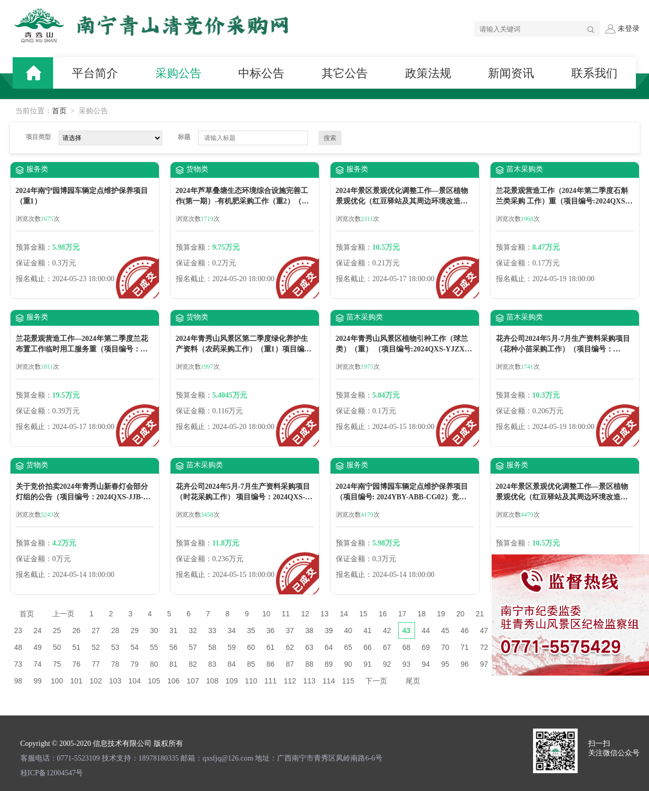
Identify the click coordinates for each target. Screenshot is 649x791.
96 (465, 664)
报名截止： (34, 279)
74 (38, 664)
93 (406, 664)
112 (290, 681)
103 (115, 681)
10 (266, 614)
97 (484, 664)
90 (348, 664)
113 (309, 681)
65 (348, 647)
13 (325, 614)
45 (445, 630)
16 (383, 614)
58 (212, 647)
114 (329, 681)
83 (212, 664)
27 (96, 630)
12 (305, 614)
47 (484, 630)
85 (251, 664)
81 (173, 664)
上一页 (63, 614)
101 (76, 681)
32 (193, 630)
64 (329, 647)
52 (96, 647)
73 (18, 664)
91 (368, 664)
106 (173, 681)
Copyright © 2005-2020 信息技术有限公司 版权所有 (101, 743)
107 (193, 681)
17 (402, 614)
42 (387, 630)
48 (18, 647)
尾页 (413, 681)
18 (422, 614)
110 (251, 681)
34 (232, 630)
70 (445, 647)
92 (387, 664)
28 (115, 630)
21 (480, 614)
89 (329, 664)
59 (232, 647)
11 (286, 614)
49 (38, 647)
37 (290, 630)
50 (57, 647)
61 (271, 647)
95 (445, 664)
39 (329, 630)
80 (154, 664)
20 (460, 614)
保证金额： (34, 263)
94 (426, 664)
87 (290, 664)
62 (290, 647)
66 (368, 647)
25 (57, 630)
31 (173, 630)
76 (76, 664)
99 (38, 681)
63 (309, 647)
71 (465, 647)
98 (18, 681)
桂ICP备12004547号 (51, 773)
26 (76, 630)
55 (154, 647)
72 (484, 647)
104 (135, 681)
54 (135, 647)
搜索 (330, 138)
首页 (59, 111)
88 (309, 664)
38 (309, 630)
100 (57, 681)
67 (387, 647)
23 (18, 630)
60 (251, 647)
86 (271, 664)
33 (212, 630)
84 (232, 664)
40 (348, 630)
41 (368, 630)
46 (465, 630)
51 (76, 647)
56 (173, 647)
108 (212, 681)
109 (232, 681)
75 (57, 664)
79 (135, 664)
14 (344, 614)
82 (193, 664)
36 (271, 630)
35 (251, 630)
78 (115, 664)
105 (154, 681)
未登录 (622, 29)
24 (38, 630)
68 (406, 647)
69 (426, 647)
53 (115, 647)
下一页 (376, 681)
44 (426, 630)
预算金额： (34, 247)
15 (363, 614)
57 (193, 647)
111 (270, 681)
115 (348, 681)
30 (154, 630)
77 (96, 664)
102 (96, 681)
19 (441, 614)
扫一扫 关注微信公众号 (614, 748)
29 (135, 630)
